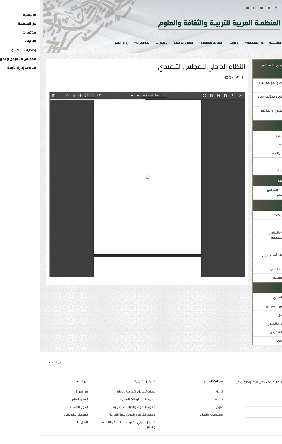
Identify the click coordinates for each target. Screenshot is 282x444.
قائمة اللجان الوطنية (256, 246)
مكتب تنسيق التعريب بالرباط (96, 391)
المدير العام (40, 399)
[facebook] (236, 8)
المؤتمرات (103, 42)
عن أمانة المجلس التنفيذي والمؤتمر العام (245, 113)
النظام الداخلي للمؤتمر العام (251, 153)
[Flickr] (207, 8)
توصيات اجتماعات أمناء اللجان (250, 269)
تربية (179, 391)
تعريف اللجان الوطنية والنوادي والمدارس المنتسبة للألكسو (249, 235)
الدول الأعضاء (39, 407)
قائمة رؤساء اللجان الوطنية (251, 277)
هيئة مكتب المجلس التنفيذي (250, 332)
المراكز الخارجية (171, 42)
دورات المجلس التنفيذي (253, 315)
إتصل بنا (42, 422)
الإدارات (194, 42)
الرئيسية (235, 42)
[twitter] (229, 8)
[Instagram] (214, 8)
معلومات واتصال (171, 414)
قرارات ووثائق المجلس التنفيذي (248, 323)
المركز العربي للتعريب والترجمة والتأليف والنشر (88, 424)
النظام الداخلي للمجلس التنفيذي (248, 306)
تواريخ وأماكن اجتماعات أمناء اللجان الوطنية (245, 257)
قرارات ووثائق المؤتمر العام (251, 170)
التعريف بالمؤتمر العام (254, 144)
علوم (179, 407)
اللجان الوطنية (143, 42)
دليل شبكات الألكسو (255, 224)
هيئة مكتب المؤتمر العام (252, 135)
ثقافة (179, 399)
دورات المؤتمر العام (256, 161)
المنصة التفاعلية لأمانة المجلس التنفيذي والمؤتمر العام (248, 192)
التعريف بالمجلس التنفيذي (251, 297)
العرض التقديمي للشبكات (252, 215)
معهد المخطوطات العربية (97, 399)
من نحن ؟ (42, 391)
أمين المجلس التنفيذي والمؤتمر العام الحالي (244, 85)
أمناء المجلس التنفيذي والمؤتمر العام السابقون (243, 99)
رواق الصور (80, 42)
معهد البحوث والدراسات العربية (94, 407)
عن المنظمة (215, 42)
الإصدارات (122, 42)
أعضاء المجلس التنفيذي (253, 341)
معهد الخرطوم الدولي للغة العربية (92, 414)
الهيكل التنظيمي (36, 414)
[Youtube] (221, 8)
